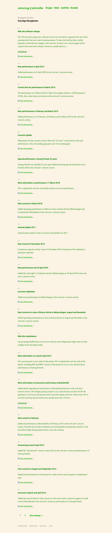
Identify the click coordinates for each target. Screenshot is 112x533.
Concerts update (25, 135)
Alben (57, 8)
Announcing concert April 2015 (31, 445)
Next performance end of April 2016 (33, 268)
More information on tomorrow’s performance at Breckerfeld (43, 383)
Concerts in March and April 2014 (32, 493)
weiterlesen (22, 51)
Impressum (43, 526)
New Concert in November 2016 (31, 244)
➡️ (26, 56)
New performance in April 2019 (31, 66)
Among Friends (22, 526)
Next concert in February (28, 418)
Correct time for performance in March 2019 (36, 87)
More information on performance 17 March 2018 (39, 183)
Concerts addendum (26, 291)
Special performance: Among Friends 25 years (37, 159)
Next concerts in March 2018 (30, 203)
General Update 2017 (27, 227)
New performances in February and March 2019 (38, 111)
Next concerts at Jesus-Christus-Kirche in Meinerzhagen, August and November (52, 312)
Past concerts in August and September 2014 (37, 469)
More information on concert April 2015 (34, 356)
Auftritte (65, 8)
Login (50, 526)
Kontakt (74, 8)
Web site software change (29, 31)
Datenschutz (33, 526)
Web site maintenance (27, 336)
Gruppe (49, 8)
